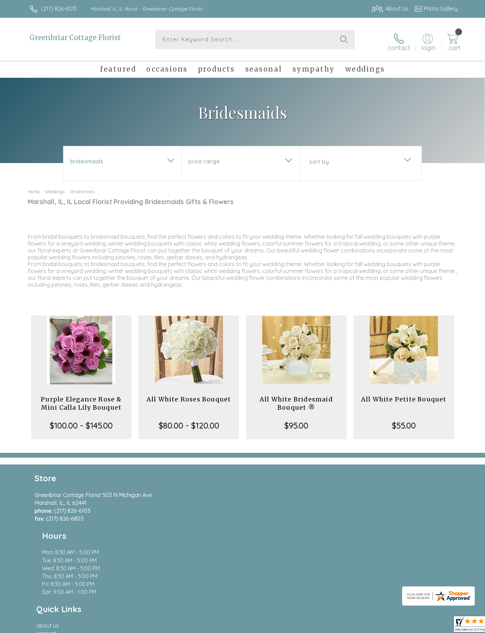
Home (34, 187)
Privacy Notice (348, 626)
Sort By (319, 157)
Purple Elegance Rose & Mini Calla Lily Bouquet (81, 400)
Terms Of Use (307, 626)
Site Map (439, 626)
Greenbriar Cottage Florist (75, 37)
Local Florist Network (397, 626)
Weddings (55, 187)
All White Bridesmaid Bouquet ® (296, 400)
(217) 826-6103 (58, 8)
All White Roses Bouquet (189, 395)
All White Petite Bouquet (404, 395)
